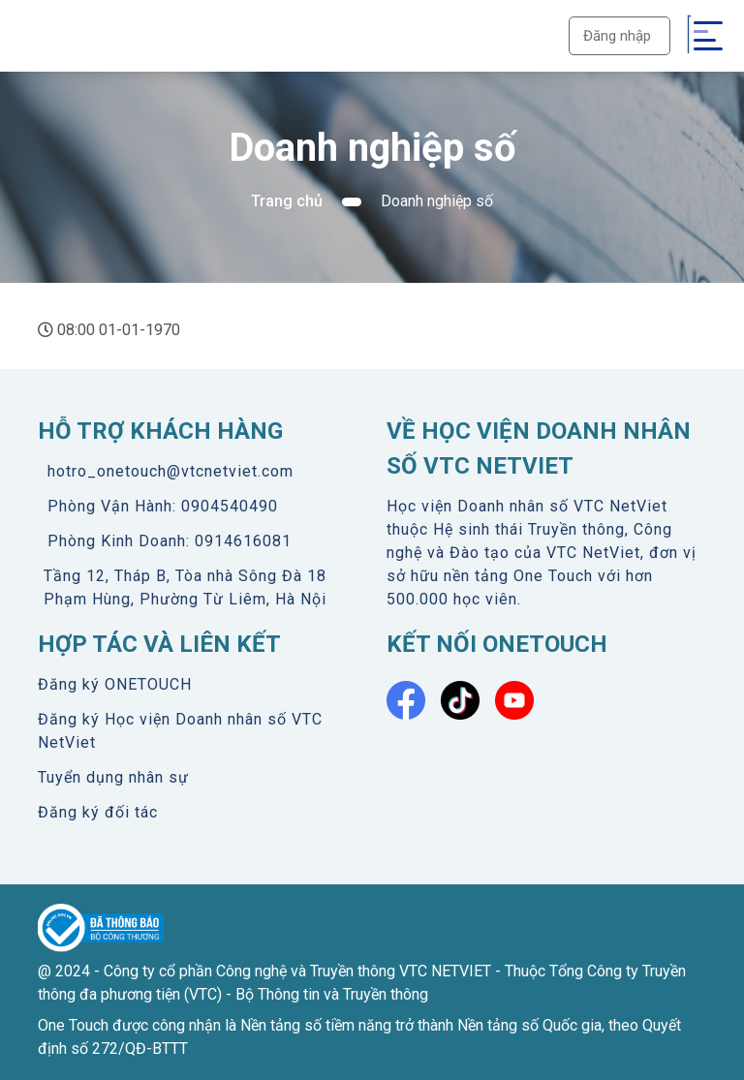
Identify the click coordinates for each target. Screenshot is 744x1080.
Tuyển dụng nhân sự (113, 777)
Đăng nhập (617, 36)
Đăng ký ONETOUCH (115, 684)
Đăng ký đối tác (98, 812)
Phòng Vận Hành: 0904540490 (162, 506)
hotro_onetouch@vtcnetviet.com (170, 471)
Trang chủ (287, 201)
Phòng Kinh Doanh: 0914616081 (169, 541)
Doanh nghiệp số (437, 201)
